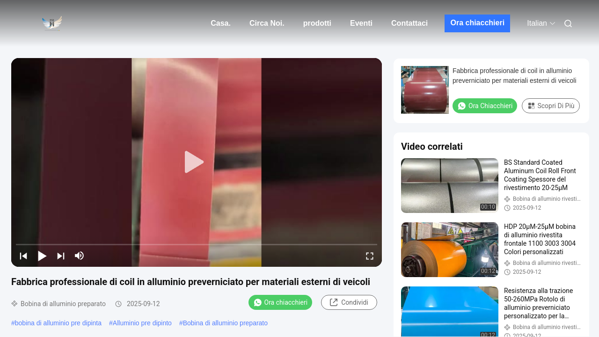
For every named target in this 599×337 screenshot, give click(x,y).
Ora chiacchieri (477, 23)
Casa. (221, 23)
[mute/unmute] (79, 256)
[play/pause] (42, 256)
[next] (60, 256)
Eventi (361, 23)
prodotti (317, 23)
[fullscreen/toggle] (369, 256)
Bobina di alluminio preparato (225, 323)
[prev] (23, 256)
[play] (196, 162)
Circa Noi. (267, 23)
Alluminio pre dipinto (142, 323)
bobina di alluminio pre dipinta (58, 323)
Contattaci (409, 23)
